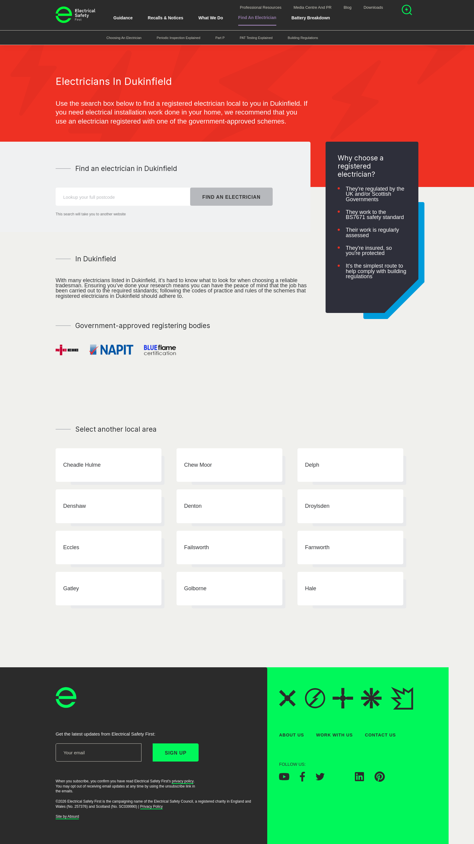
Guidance (123, 17)
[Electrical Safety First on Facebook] (302, 780)
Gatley (71, 588)
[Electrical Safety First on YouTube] (284, 779)
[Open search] (406, 10)
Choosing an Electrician (123, 38)
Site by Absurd (67, 817)
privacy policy (182, 781)
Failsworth (196, 547)
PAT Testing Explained (256, 38)
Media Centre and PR (313, 7)
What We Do (210, 17)
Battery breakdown (310, 17)
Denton (193, 506)
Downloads (373, 7)
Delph (312, 465)
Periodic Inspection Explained (178, 38)
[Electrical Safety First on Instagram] (339, 780)
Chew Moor (198, 465)
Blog (348, 7)
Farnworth (317, 547)
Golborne (195, 588)
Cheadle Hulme (82, 465)
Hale (310, 588)
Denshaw (74, 506)
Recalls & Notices (165, 17)
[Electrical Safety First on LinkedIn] (359, 780)
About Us (291, 735)
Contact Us (380, 735)
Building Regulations (303, 38)
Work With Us (334, 735)
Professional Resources (260, 7)
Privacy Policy (151, 806)
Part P (220, 38)
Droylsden (317, 506)
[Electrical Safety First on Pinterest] (380, 780)
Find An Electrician (257, 17)
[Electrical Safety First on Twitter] (320, 779)
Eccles (71, 547)
